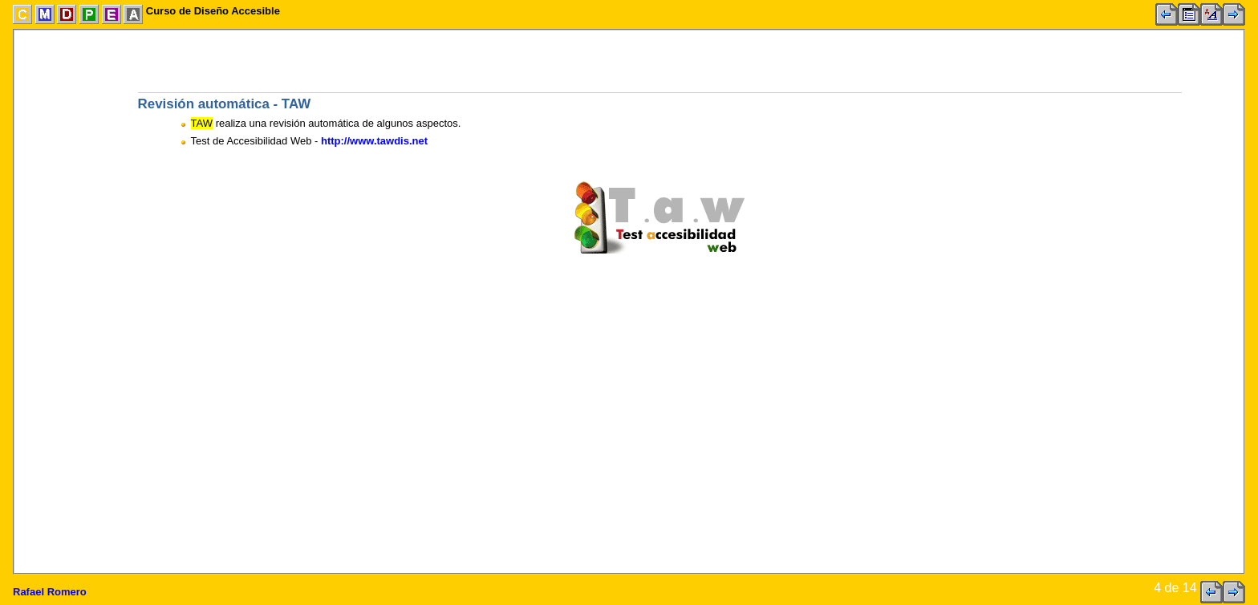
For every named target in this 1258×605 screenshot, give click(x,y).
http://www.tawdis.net (374, 141)
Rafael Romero (50, 592)
